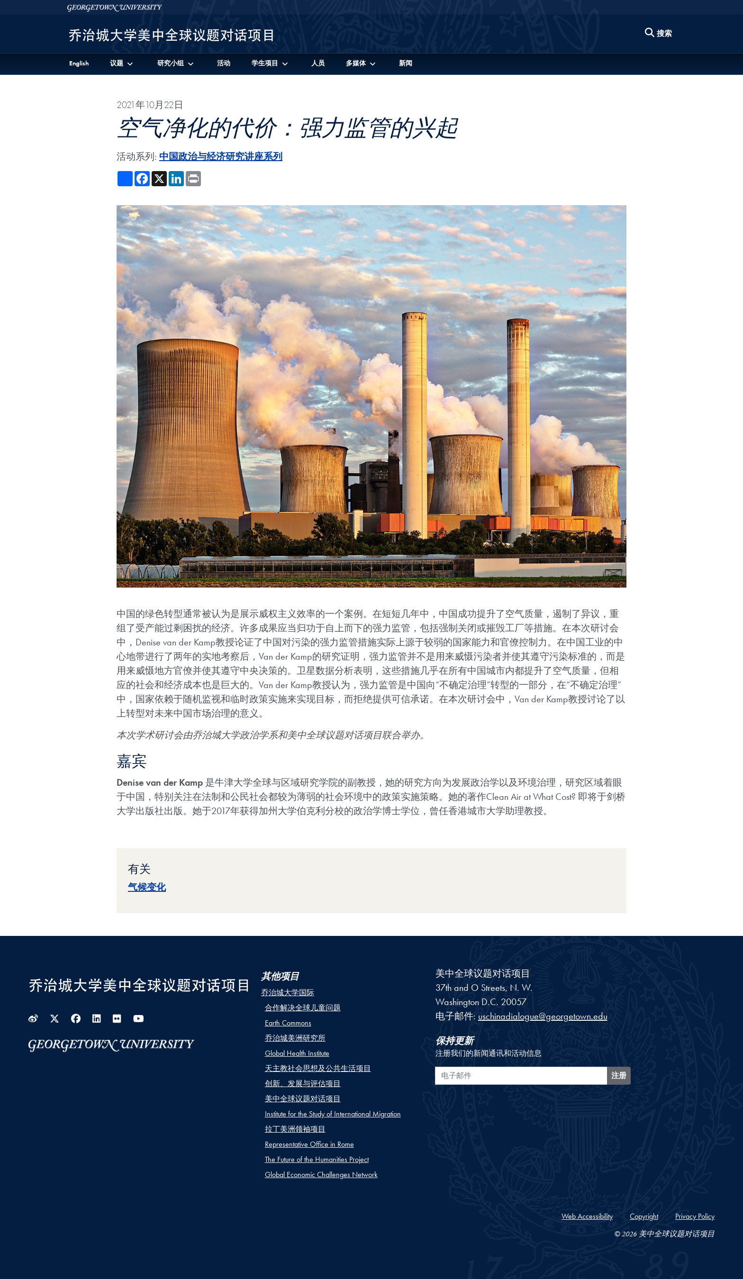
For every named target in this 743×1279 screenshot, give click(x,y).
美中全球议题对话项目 (303, 1099)
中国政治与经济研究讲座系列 (220, 156)
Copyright (644, 1216)
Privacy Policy (695, 1216)
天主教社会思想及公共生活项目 (318, 1068)
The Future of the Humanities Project (317, 1159)
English (79, 63)
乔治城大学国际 (287, 993)
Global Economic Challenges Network (321, 1174)
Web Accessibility (587, 1216)
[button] (122, 63)
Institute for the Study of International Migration (333, 1114)
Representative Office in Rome (309, 1144)
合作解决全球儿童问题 (303, 1008)
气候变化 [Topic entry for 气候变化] (147, 887)
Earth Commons (288, 1023)
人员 (318, 63)
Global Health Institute (297, 1053)
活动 (223, 63)
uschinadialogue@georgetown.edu (542, 1016)
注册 (618, 1075)
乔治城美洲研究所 (295, 1038)
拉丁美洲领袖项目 (295, 1129)
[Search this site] (659, 34)
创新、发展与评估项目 (303, 1084)
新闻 (405, 63)
